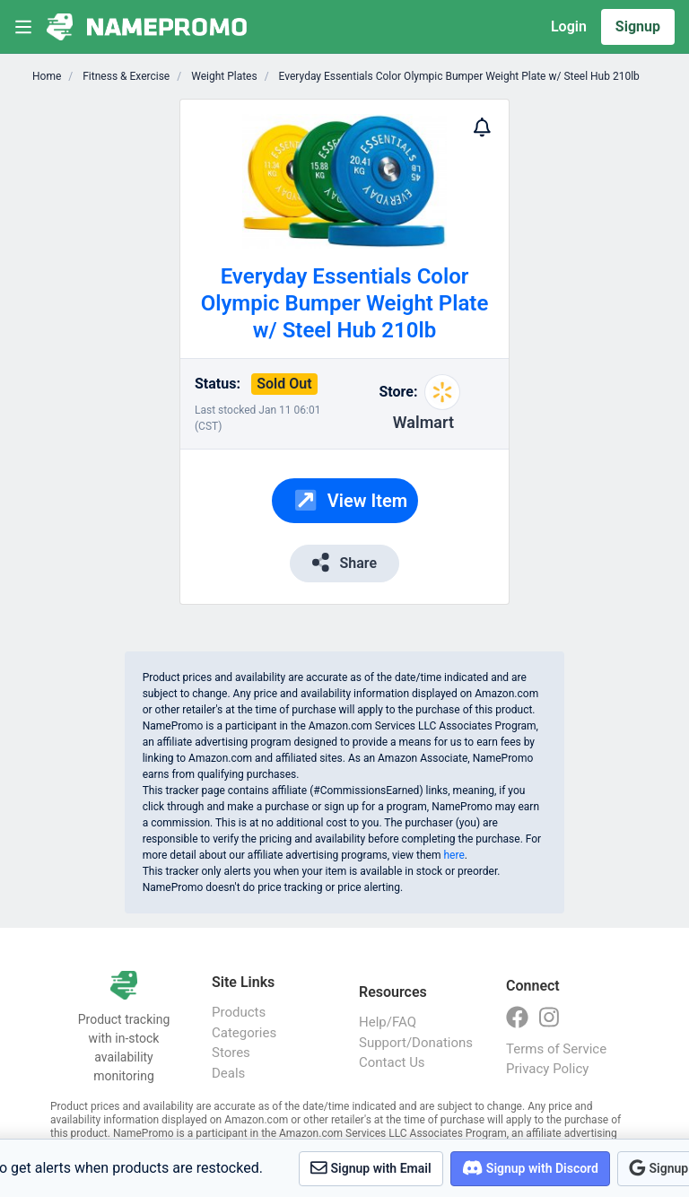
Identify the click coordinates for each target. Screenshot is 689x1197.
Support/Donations (414, 1043)
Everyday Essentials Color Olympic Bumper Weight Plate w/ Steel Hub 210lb (458, 76)
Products (239, 1012)
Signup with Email (371, 1167)
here (453, 855)
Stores (231, 1052)
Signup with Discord (530, 1167)
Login (569, 26)
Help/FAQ (387, 1022)
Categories (244, 1033)
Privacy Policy (547, 1069)
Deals (228, 1073)
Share (344, 562)
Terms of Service (556, 1049)
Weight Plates (222, 76)
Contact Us (392, 1062)
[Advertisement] (565, 368)
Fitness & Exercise (125, 76)
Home (46, 76)
